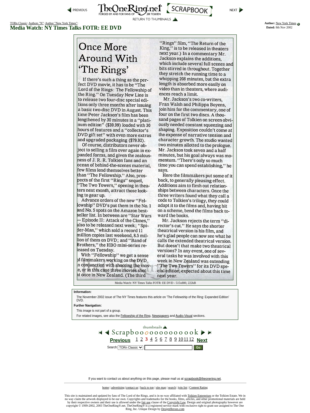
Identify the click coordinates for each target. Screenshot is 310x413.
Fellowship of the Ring (135, 315)
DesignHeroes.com (172, 409)
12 (191, 339)
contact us (132, 387)
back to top (146, 387)
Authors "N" (36, 23)
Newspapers (160, 315)
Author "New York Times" (61, 23)
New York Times (286, 23)
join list (182, 387)
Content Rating (198, 387)
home (105, 387)
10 (180, 339)
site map (161, 387)
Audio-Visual (184, 315)
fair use (145, 402)
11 (186, 339)
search (172, 387)
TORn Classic (18, 23)
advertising (117, 387)
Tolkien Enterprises (199, 395)
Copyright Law (176, 402)
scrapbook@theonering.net (202, 378)
